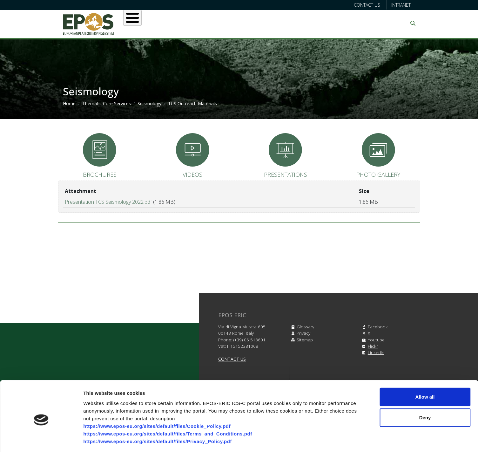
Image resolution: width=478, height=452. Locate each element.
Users (194, 23)
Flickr (369, 346)
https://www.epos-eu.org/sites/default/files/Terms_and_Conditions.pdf (167, 406)
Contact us (367, 5)
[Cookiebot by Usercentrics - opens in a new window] (41, 439)
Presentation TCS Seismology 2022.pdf (108, 201)
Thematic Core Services (106, 103)
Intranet (401, 5)
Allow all (425, 369)
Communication (354, 23)
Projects (267, 23)
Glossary (301, 327)
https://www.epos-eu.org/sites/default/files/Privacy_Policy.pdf (157, 413)
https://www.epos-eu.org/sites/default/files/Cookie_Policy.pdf (157, 398)
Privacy (299, 333)
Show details (333, 439)
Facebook (374, 327)
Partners (306, 23)
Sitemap (301, 340)
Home (69, 103)
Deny (425, 390)
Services (228, 23)
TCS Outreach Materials (192, 103)
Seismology (149, 103)
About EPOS (155, 23)
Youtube (372, 340)
